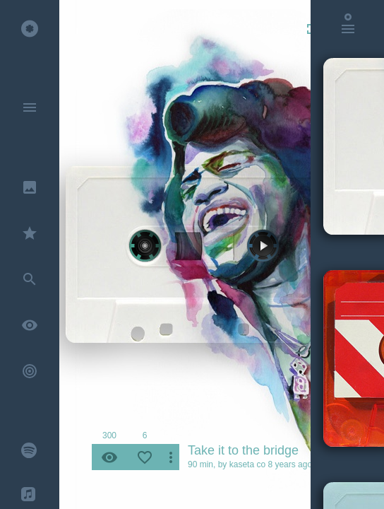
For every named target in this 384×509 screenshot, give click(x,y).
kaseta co (247, 464)
